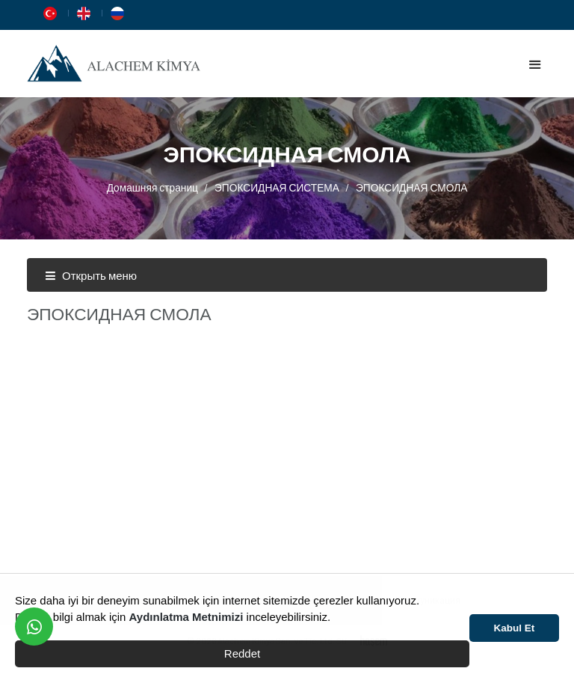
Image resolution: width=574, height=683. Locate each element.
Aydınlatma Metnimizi (186, 616)
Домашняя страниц (152, 187)
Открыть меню (91, 275)
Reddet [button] (242, 653)
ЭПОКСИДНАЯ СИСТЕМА (277, 187)
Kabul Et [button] (514, 628)
